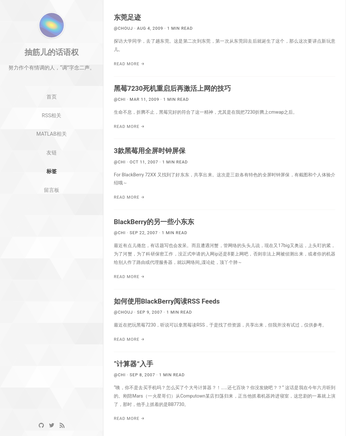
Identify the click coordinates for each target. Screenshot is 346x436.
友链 (51, 179)
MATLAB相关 (51, 160)
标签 (51, 198)
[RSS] (61, 425)
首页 (51, 123)
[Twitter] (51, 425)
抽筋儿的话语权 (52, 78)
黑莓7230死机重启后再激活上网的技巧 (172, 88)
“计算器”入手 (133, 364)
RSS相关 (52, 142)
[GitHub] (41, 425)
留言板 (51, 216)
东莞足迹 (127, 17)
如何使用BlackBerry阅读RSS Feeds (167, 301)
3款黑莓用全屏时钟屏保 (149, 151)
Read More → (129, 63)
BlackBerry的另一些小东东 (154, 222)
